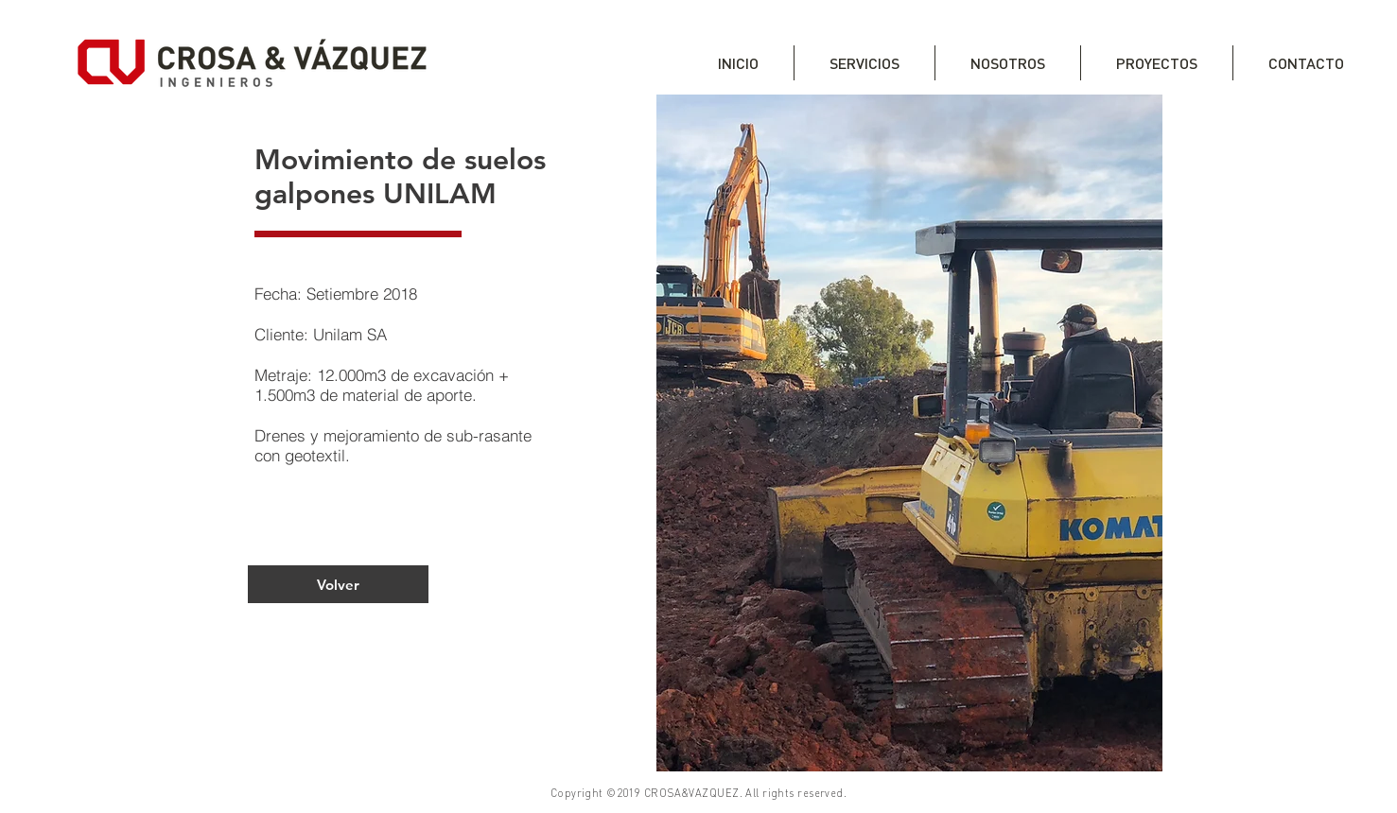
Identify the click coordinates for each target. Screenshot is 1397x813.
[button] (909, 433)
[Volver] (338, 584)
